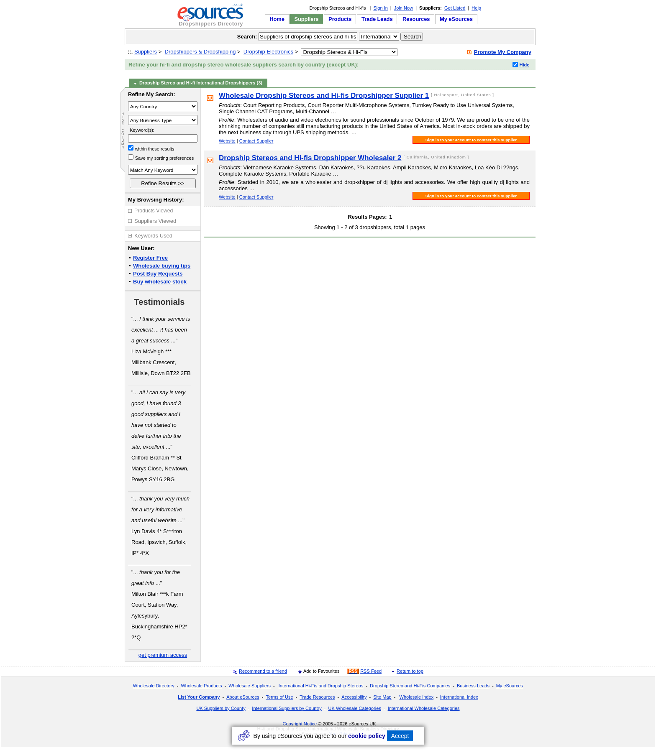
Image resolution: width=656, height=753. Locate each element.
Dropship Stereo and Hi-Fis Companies (410, 685)
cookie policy (366, 736)
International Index (459, 696)
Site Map (382, 696)
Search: (247, 36)
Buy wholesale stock (160, 281)
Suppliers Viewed (155, 221)
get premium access (162, 655)
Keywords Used (153, 235)
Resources (416, 19)
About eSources (242, 696)
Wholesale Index (416, 696)
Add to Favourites (321, 671)
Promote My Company (502, 52)
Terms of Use (279, 696)
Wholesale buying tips (161, 266)
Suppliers (306, 19)
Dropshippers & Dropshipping (200, 51)
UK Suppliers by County (220, 708)
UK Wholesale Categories (354, 708)
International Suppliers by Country (286, 708)
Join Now (403, 7)
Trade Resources (317, 696)
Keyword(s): (142, 130)
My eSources (456, 19)
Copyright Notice (299, 723)
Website (227, 140)
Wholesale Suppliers (249, 685)
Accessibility (353, 696)
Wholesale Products (201, 685)
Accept (400, 736)
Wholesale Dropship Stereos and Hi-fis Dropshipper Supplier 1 (324, 96)
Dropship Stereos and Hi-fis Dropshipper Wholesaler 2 (310, 158)
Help (476, 7)
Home (276, 19)
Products (339, 19)
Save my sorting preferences (164, 158)
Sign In (380, 7)
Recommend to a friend (263, 671)
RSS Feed (371, 671)
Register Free (150, 258)
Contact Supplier (256, 140)
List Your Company (199, 696)
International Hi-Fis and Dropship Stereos (321, 685)
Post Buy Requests (157, 274)
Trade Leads (376, 19)
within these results (154, 148)
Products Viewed (153, 211)
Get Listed (454, 7)
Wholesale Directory (153, 685)
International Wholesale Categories (424, 708)
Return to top (410, 671)
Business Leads (473, 685)
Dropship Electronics (268, 51)
